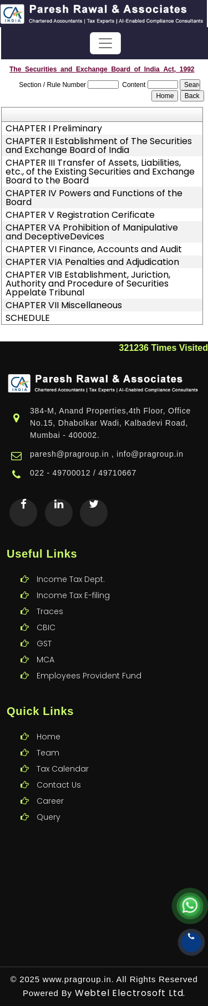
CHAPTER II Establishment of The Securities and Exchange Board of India (99, 146)
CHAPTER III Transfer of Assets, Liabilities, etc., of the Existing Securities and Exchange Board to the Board (100, 172)
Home (48, 723)
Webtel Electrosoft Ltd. (130, 993)
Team (48, 739)
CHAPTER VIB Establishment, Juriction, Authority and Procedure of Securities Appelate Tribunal (88, 283)
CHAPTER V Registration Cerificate (80, 215)
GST (44, 630)
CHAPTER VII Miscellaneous (64, 305)
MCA (45, 646)
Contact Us (59, 771)
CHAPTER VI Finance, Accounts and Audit (94, 249)
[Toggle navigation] (105, 43)
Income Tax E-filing (73, 582)
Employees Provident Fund (89, 662)
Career (50, 787)
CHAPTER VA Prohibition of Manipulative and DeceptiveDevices (92, 232)
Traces (50, 598)
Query (48, 803)
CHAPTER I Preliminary (54, 128)
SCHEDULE (28, 318)
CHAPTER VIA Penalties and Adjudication (92, 262)
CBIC (46, 614)
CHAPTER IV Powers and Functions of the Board (94, 198)
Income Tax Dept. (71, 565)
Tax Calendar (63, 755)
